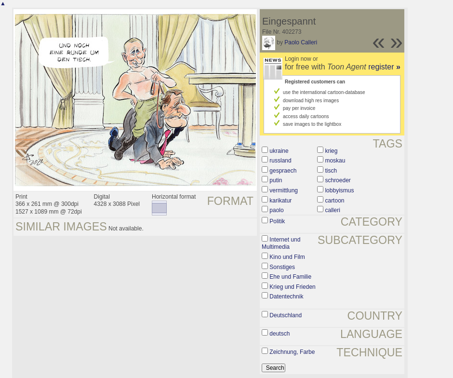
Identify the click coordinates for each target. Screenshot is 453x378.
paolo (276, 210)
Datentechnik (286, 296)
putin (275, 180)
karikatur (280, 200)
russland (280, 160)
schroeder (337, 180)
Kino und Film (287, 257)
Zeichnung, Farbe (292, 352)
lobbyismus (339, 190)
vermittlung (283, 190)
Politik (277, 221)
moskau (335, 160)
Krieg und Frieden (292, 287)
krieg (331, 151)
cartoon (334, 200)
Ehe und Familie (290, 276)
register (384, 67)
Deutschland (285, 315)
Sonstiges (282, 267)
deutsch (279, 333)
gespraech (282, 170)
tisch (331, 170)
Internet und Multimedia (281, 243)
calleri (332, 210)
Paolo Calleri (300, 42)
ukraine (278, 151)
